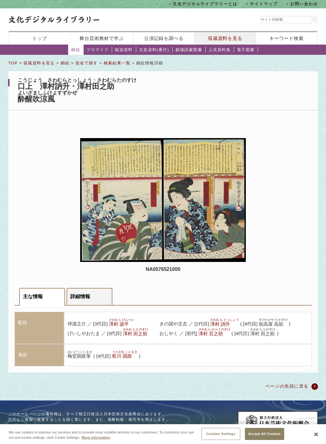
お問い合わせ (304, 4)
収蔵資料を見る (225, 38)
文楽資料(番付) (154, 49)
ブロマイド (97, 49)
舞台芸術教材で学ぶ (102, 38)
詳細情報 (80, 296)
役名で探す (87, 63)
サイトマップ (264, 4)
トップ (39, 38)
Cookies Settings (220, 437)
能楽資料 (124, 49)
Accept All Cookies (264, 437)
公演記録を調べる (164, 38)
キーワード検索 (286, 38)
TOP (13, 63)
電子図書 (246, 49)
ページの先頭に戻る (287, 386)
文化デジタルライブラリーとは (205, 4)
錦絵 (75, 49)
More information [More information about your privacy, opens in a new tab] (96, 440)
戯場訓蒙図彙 (189, 49)
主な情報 (33, 296)
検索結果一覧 (117, 63)
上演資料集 (219, 49)
